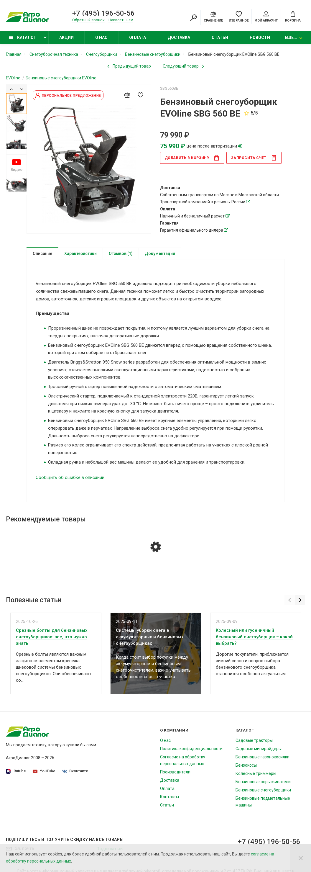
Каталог (22, 37)
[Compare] (213, 16)
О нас (101, 37)
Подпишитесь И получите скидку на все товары (65, 839)
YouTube (44, 771)
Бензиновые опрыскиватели (263, 781)
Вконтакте (75, 771)
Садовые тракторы (254, 740)
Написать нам (120, 20)
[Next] (22, 88)
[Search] (193, 17)
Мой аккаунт (266, 16)
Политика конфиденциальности (191, 748)
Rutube (16, 771)
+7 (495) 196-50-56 (103, 13)
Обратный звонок (88, 20)
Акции (66, 37)
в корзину (192, 158)
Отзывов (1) (121, 253)
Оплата (137, 37)
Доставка (179, 37)
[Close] (300, 858)
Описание (42, 253)
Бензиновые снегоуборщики (263, 790)
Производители (175, 772)
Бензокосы (246, 765)
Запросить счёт (253, 158)
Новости (260, 37)
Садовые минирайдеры (259, 748)
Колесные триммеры (256, 773)
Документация (160, 253)
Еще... (291, 37)
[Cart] (293, 16)
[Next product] (183, 66)
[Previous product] (129, 66)
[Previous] (11, 88)
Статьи (220, 37)
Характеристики (80, 253)
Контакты (169, 796)
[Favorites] (238, 16)
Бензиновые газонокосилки (262, 757)
